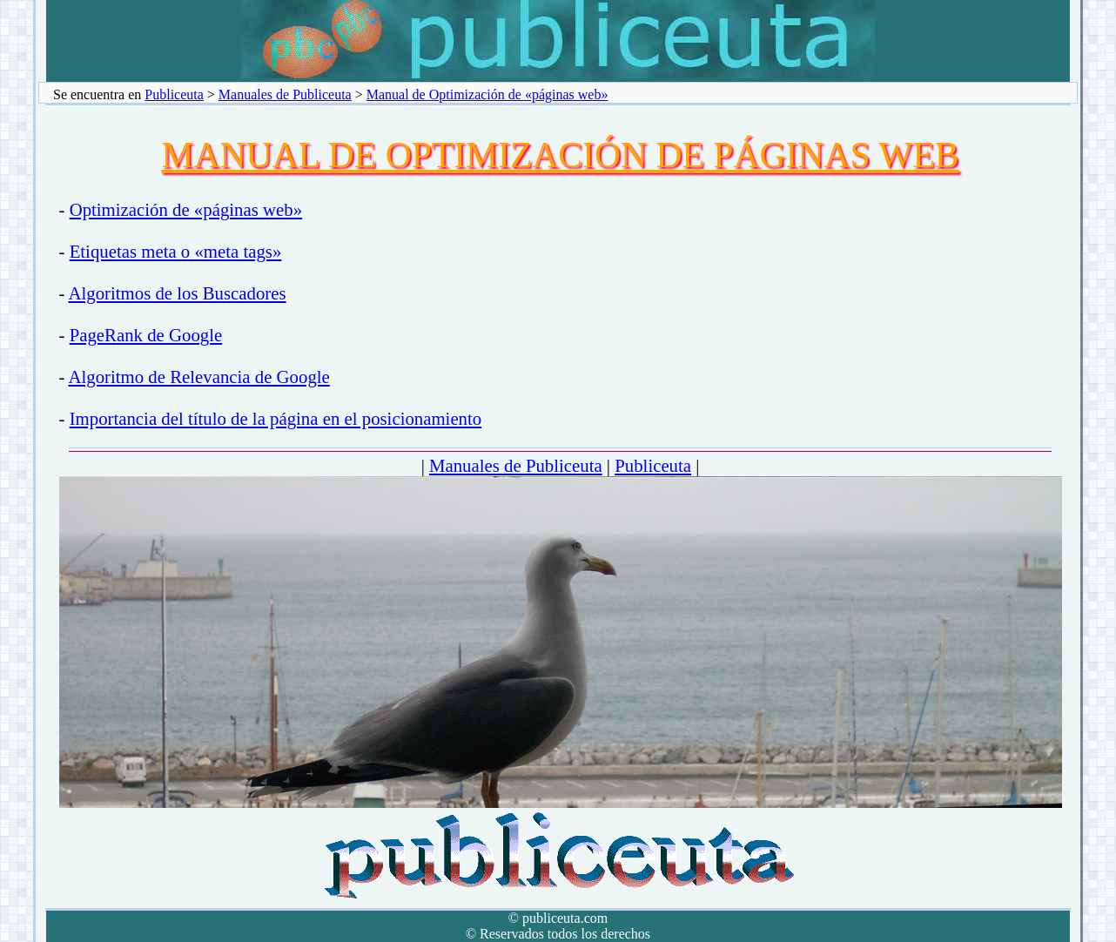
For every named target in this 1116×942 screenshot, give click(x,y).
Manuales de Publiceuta (285, 94)
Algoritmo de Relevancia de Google (199, 377)
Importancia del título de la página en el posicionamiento (276, 418)
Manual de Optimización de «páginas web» (487, 94)
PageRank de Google (146, 335)
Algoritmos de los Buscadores (177, 293)
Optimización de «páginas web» (186, 209)
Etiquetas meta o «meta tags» (176, 251)
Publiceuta (174, 94)
